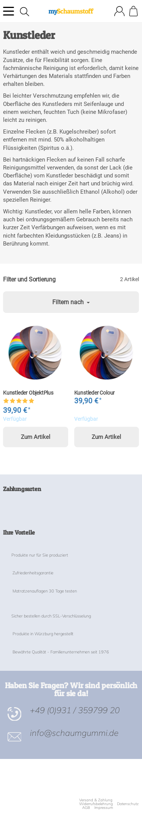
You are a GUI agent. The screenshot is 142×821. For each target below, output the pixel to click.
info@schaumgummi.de (74, 733)
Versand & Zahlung (95, 800)
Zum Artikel (35, 437)
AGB (86, 807)
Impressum (103, 807)
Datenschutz (128, 803)
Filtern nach (71, 302)
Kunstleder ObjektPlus (28, 393)
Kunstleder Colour (94, 393)
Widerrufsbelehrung (96, 803)
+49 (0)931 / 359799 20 (75, 710)
